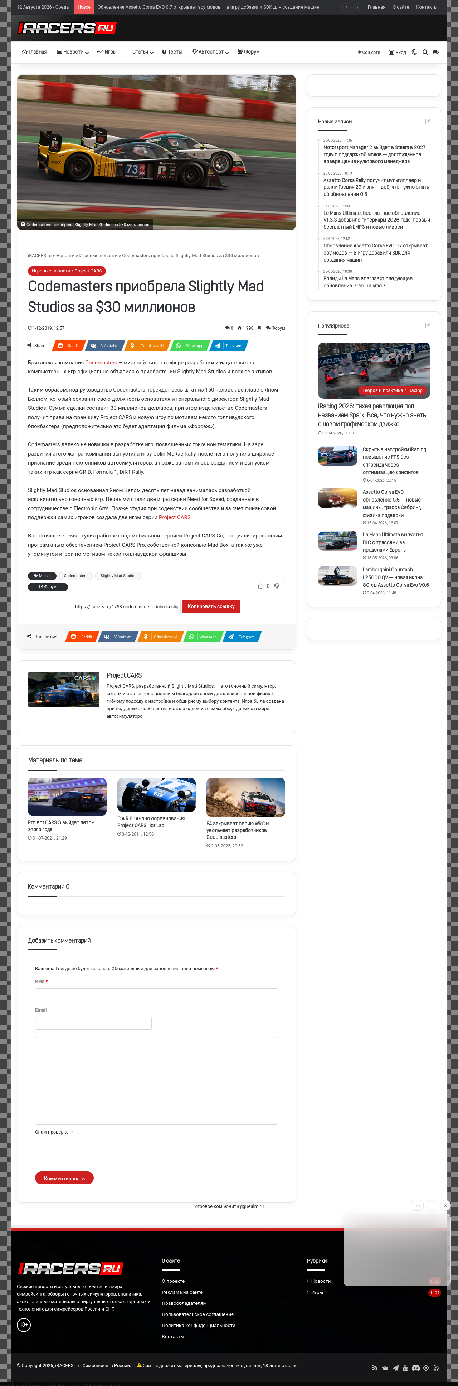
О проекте (173, 1281)
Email (41, 1010)
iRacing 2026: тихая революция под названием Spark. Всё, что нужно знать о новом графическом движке (372, 415)
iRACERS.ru (40, 255)
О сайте (401, 7)
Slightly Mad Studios (118, 576)
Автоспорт (208, 52)
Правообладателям (184, 1303)
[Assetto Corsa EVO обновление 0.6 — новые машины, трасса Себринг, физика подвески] (337, 498)
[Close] (445, 1205)
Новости (70, 52)
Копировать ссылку (211, 606)
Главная (376, 7)
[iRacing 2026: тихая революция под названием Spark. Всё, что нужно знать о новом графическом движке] (374, 371)
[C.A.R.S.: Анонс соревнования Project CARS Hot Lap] (156, 795)
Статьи (137, 52)
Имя (41, 981)
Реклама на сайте (182, 1292)
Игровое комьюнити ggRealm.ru (229, 1206)
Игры (106, 52)
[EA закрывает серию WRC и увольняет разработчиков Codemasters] (245, 797)
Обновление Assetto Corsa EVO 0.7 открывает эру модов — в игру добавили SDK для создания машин (209, 7)
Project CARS (175, 517)
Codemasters (101, 362)
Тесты (172, 52)
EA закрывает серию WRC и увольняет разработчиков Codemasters (237, 830)
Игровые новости (98, 255)
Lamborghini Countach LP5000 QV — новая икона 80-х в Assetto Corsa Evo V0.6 (396, 577)
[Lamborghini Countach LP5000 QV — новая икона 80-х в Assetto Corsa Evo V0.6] (337, 576)
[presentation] (89, 1154)
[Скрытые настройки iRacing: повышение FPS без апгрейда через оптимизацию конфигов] (337, 456)
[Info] (432, 1205)
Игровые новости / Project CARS (67, 271)
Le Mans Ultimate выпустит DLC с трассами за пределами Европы (393, 542)
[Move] (417, 1205)
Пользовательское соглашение (198, 1314)
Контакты (427, 7)
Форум (248, 52)
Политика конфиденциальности (198, 1325)
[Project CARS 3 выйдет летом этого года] (67, 797)
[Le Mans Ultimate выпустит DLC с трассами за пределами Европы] (337, 541)
